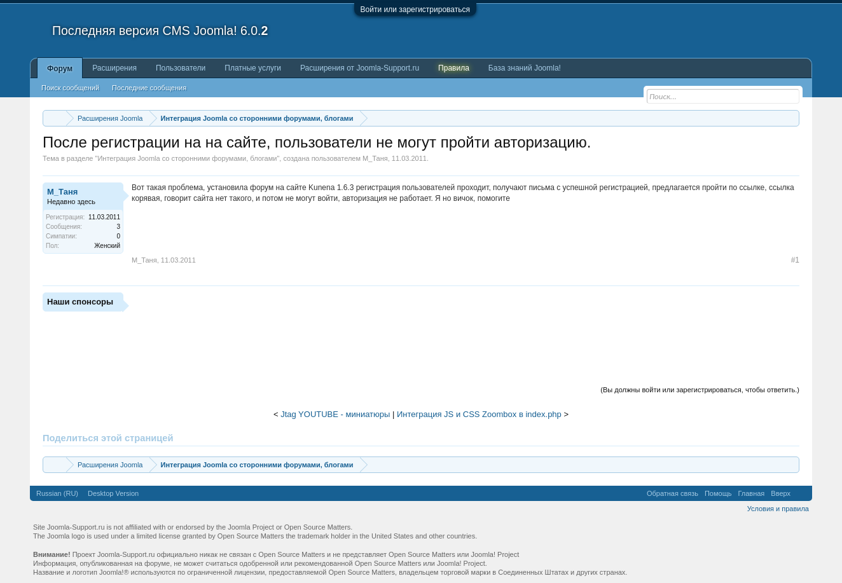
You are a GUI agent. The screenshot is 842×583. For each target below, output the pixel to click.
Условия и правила (778, 508)
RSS (801, 493)
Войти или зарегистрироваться (415, 9)
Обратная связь (672, 493)
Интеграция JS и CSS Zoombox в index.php (479, 414)
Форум (59, 68)
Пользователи (180, 68)
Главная (751, 493)
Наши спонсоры (80, 301)
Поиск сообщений (70, 88)
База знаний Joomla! (524, 68)
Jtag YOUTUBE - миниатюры (335, 414)
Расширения (114, 68)
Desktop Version (113, 493)
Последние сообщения (149, 88)
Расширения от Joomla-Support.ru (359, 68)
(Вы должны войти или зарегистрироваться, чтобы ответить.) (699, 390)
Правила (453, 68)
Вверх (780, 493)
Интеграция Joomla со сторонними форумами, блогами (187, 158)
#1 (795, 260)
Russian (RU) (57, 493)
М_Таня (375, 158)
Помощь (718, 493)
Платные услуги (252, 68)
